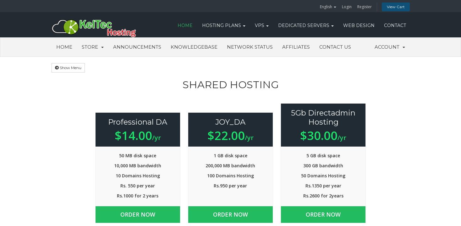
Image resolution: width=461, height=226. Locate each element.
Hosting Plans (223, 25)
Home (64, 47)
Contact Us (335, 47)
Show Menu (68, 67)
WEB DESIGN (359, 25)
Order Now (138, 214)
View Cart (396, 6)
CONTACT (395, 25)
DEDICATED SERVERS (306, 25)
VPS (262, 25)
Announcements (137, 47)
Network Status (250, 47)
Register (364, 6)
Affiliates (296, 47)
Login (347, 6)
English (328, 6)
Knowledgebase (194, 47)
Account (390, 47)
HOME (185, 25)
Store (93, 47)
